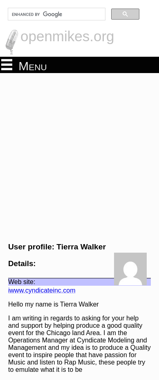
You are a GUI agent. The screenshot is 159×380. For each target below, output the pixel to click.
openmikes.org (67, 36)
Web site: (21, 281)
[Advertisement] (79, 156)
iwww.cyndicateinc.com (42, 290)
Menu (24, 65)
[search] (56, 14)
